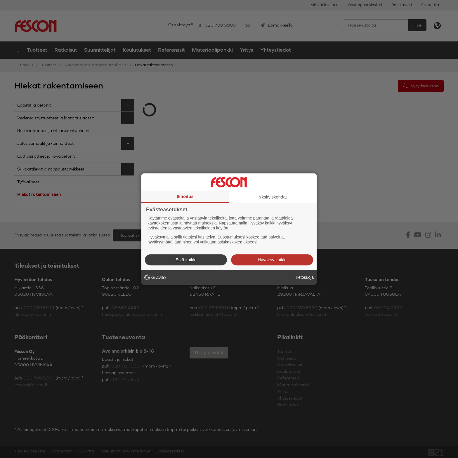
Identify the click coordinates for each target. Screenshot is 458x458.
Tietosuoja (304, 277)
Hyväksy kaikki (272, 259)
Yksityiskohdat (273, 196)
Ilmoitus (185, 196)
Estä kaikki (186, 259)
